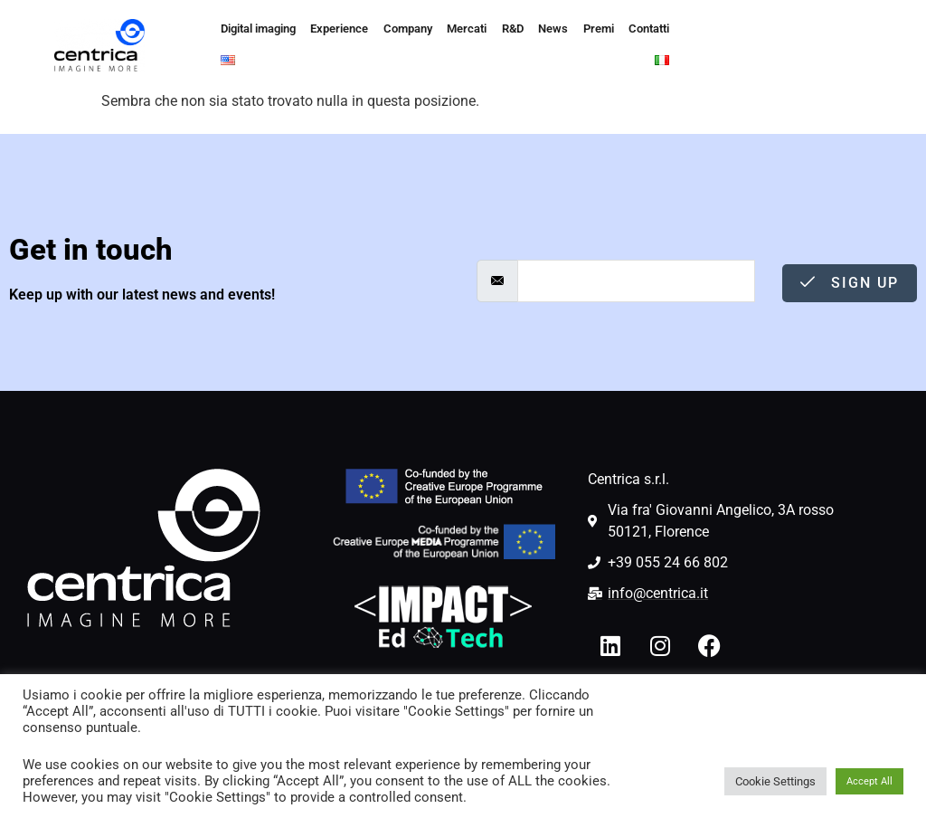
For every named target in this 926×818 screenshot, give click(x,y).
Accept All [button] (869, 781)
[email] (636, 281)
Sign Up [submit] (849, 282)
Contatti (621, 30)
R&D (495, 30)
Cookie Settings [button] (775, 781)
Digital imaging (256, 30)
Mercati (451, 30)
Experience (333, 30)
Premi (574, 30)
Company (396, 30)
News (533, 30)
